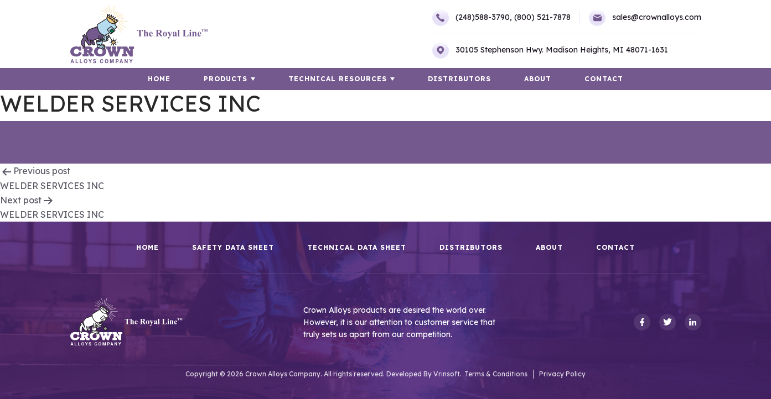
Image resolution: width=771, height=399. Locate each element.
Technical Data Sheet (356, 247)
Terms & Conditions (495, 374)
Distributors (459, 79)
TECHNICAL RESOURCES (337, 79)
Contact (603, 79)
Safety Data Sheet (233, 247)
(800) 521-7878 (542, 17)
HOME (159, 79)
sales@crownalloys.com (645, 17)
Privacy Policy (562, 374)
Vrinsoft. (447, 374)
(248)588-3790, (472, 17)
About (537, 79)
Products (225, 79)
